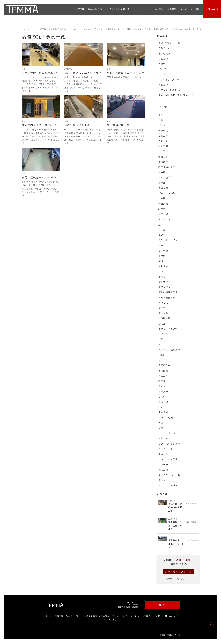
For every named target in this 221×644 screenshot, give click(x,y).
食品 (160, 344)
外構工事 (163, 334)
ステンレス (164, 219)
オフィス (163, 302)
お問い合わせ (169, 617)
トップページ (28, 29)
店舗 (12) (163, 48)
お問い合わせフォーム (178, 573)
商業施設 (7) (165, 84)
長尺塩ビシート (166, 287)
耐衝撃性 (163, 281)
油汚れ (162, 396)
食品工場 (163, 214)
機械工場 (163, 469)
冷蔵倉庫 (163, 187)
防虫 (160, 245)
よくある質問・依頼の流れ (96, 617)
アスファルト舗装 (168, 485)
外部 (160, 339)
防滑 (160, 260)
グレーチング (165, 464)
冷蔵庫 (162, 182)
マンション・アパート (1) (172, 79)
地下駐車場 (164, 318)
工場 (160, 114)
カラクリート (165, 448)
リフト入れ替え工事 (169, 443)
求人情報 (195, 9)
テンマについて (119, 617)
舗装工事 (163, 156)
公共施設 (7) (165, 58)
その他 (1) (164, 74)
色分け (162, 354)
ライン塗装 (164, 177)
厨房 (160, 427)
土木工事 (163, 454)
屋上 (160, 360)
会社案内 (134, 617)
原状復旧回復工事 (168, 292)
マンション (164, 271)
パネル (162, 229)
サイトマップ (110, 621)
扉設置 (162, 234)
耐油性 (162, 307)
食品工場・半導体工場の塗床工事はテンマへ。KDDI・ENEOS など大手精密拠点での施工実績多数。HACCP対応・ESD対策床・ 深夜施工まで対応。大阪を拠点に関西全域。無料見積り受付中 (124, 29)
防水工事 (163, 146)
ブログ (156, 617)
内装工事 (163, 140)
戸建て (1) (164, 63)
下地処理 (163, 370)
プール (162, 125)
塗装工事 (163, 135)
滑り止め (163, 266)
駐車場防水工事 (166, 167)
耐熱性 (162, 276)
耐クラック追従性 (168, 328)
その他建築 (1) (166, 53)
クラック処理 (165, 417)
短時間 (162, 172)
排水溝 (162, 255)
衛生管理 (163, 250)
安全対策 (163, 203)
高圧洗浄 (163, 391)
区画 (160, 407)
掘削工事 (163, 438)
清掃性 (162, 480)
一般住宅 (163, 130)
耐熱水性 (163, 161)
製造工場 (163, 401)
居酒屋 (162, 323)
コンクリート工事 (168, 459)
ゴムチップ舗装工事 (169, 349)
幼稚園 (162, 198)
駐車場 (162, 381)
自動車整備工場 (166, 297)
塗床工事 (163, 151)
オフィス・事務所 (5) (169, 90)
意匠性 (162, 386)
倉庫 (160, 422)
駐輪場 (162, 208)
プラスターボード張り (170, 474)
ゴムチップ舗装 (166, 193)
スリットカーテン (168, 240)
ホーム (48, 617)
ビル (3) (162, 69)
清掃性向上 (164, 313)
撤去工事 (163, 375)
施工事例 (146, 617)
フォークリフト (166, 433)
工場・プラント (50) (169, 43)
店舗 (160, 120)
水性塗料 (163, 412)
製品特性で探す (73, 617)
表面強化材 (164, 365)
